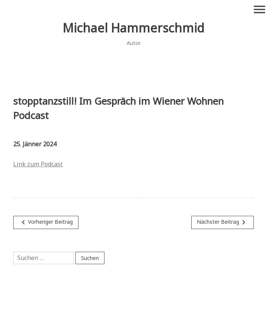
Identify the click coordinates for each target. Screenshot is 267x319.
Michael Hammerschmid (133, 28)
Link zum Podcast (38, 164)
